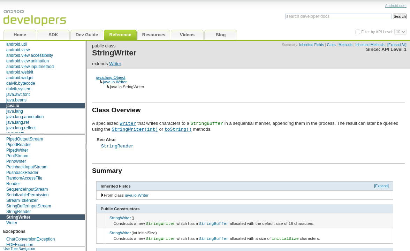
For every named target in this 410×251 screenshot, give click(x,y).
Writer (11, 222)
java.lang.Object (111, 77)
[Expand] (381, 186)
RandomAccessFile (24, 178)
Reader (13, 183)
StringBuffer (213, 223)
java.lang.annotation (25, 116)
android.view (18, 49)
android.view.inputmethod (30, 66)
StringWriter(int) (135, 129)
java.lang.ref (17, 122)
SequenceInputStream (27, 189)
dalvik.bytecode (20, 83)
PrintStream (17, 155)
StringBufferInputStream (28, 206)
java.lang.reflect (21, 128)
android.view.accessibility (29, 55)
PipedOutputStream (24, 139)
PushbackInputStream (26, 167)
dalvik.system (18, 88)
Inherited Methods (369, 45)
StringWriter (18, 217)
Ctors (331, 45)
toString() (178, 129)
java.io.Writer (115, 81)
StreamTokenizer (22, 200)
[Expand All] (397, 45)
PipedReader (18, 144)
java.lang (14, 111)
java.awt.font (18, 94)
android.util (16, 44)
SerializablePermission (27, 194)
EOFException (19, 244)
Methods (345, 45)
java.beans (16, 100)
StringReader (18, 211)
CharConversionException (30, 239)
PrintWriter (16, 161)
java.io (12, 105)
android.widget (19, 77)
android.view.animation (27, 61)
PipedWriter (17, 150)
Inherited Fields (311, 45)
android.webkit (19, 72)
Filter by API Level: (377, 32)
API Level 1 (394, 49)
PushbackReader (22, 172)
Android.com (396, 5)
